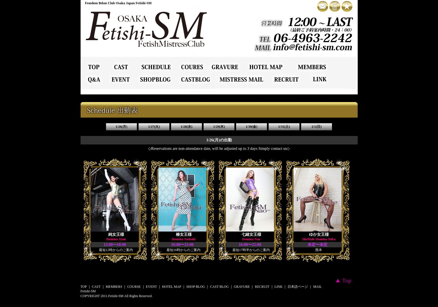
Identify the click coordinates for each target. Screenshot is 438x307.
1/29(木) (219, 127)
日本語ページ (298, 287)
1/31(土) (284, 127)
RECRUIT (262, 287)
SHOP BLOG (195, 287)
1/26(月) (121, 127)
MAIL (317, 287)
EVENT (151, 287)
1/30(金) (251, 127)
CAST (96, 287)
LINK (279, 287)
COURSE (134, 287)
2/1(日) (317, 127)
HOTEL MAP (171, 287)
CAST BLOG (219, 287)
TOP (84, 287)
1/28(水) (186, 127)
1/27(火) (154, 127)
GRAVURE (242, 287)
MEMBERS (114, 287)
